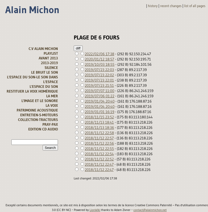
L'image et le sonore (39, 100)
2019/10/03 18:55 (100, 64)
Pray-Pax (50, 124)
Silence (51, 67)
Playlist (51, 53)
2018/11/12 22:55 (99, 148)
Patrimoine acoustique (37, 110)
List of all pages (194, 6)
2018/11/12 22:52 (99, 159)
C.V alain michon (43, 48)
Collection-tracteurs (38, 119)
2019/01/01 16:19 (99, 111)
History (153, 6)
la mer (52, 96)
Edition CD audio (43, 129)
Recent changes (170, 6)
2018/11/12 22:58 (99, 132)
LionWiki (95, 210)
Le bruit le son (44, 72)
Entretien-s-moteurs (39, 115)
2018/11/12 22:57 (99, 138)
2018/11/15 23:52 (99, 117)
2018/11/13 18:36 (99, 127)
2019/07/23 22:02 (99, 75)
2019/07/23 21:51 (99, 85)
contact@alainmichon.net (150, 210)
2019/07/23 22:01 (99, 80)
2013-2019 (49, 62)
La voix (52, 105)
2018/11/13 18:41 (99, 122)
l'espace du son (43, 86)
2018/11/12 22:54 (99, 154)
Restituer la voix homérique (32, 91)
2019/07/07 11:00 (99, 90)
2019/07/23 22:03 (99, 69)
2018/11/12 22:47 (99, 164)
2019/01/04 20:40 (100, 101)
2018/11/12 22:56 (99, 143)
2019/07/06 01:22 (99, 96)
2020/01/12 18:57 (99, 59)
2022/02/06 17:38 (99, 54)
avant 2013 (48, 58)
